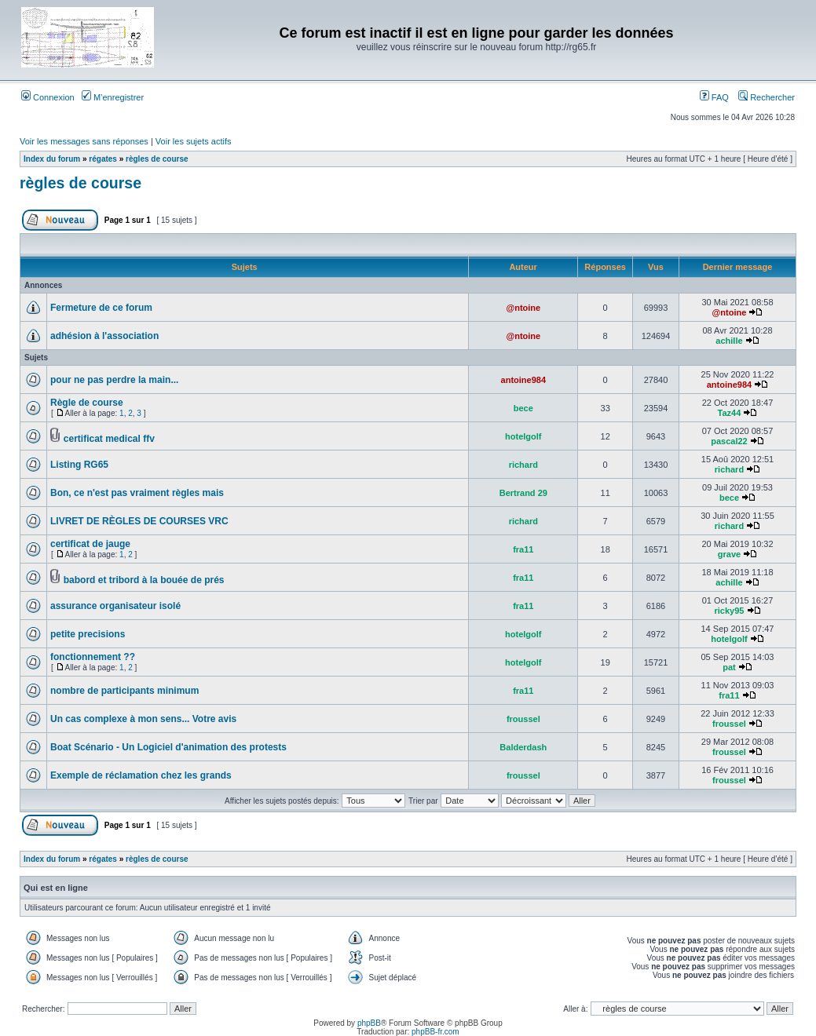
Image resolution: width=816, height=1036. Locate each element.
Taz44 (729, 413)
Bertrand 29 (523, 493)
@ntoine (523, 307)
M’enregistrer (113, 97)
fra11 (523, 549)
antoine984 (523, 380)
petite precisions (87, 634)
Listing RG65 (79, 464)
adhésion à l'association (104, 335)
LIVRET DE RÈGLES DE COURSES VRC (139, 521)
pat (729, 667)
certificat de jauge (90, 543)
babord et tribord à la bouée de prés (144, 580)
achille (728, 340)
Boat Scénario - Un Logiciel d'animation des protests (168, 747)
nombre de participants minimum (124, 690)
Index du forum (52, 159)
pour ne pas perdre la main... (114, 379)
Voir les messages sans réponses (84, 141)
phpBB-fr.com (435, 1031)
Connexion (48, 97)
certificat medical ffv (109, 438)
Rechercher (766, 97)
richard (523, 464)
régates (103, 159)
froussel (523, 719)
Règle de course (86, 402)
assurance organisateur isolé (115, 605)
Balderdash (523, 747)
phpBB (369, 1023)
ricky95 (730, 610)
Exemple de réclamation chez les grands (141, 775)
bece (523, 408)
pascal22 (729, 441)
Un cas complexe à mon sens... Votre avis (143, 718)
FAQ (714, 97)
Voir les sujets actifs (194, 141)
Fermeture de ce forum (101, 307)
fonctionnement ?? (92, 656)
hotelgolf (523, 436)
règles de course (157, 159)
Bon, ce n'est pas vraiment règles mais (137, 492)
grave (729, 554)
